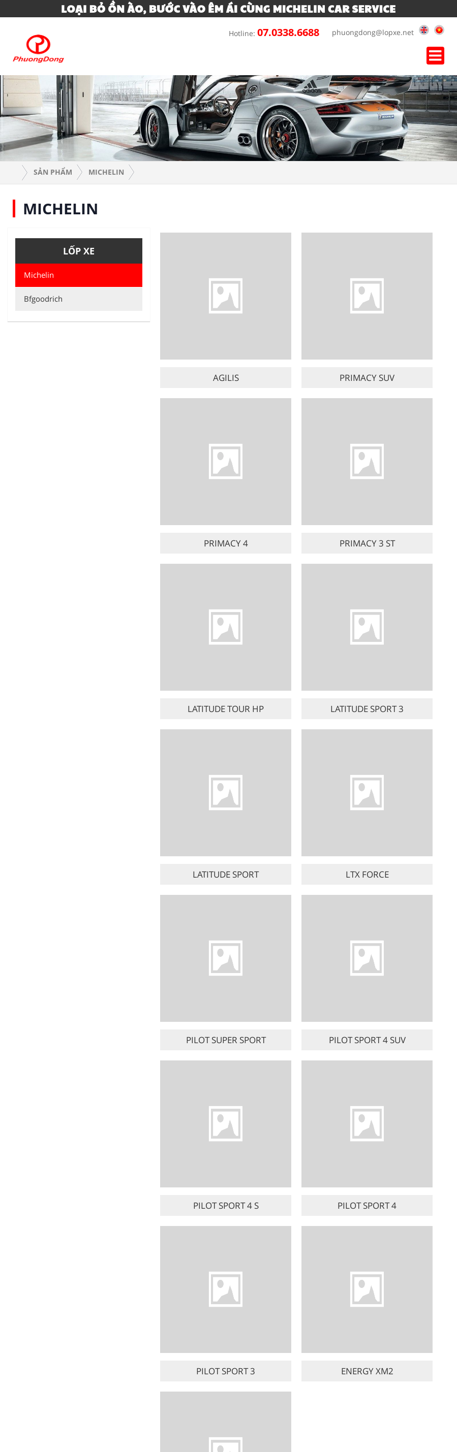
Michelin (106, 172)
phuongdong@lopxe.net (370, 32)
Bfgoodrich (41, 299)
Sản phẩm (53, 172)
